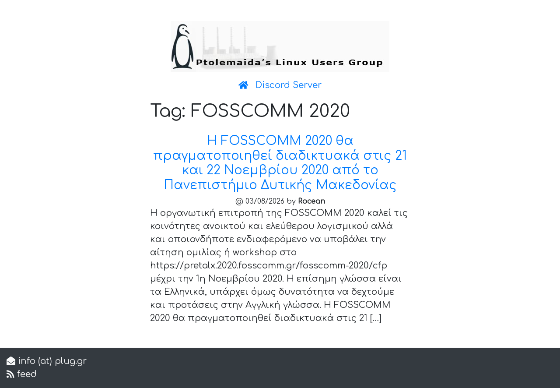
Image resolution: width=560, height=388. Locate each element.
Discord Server (289, 85)
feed (25, 374)
